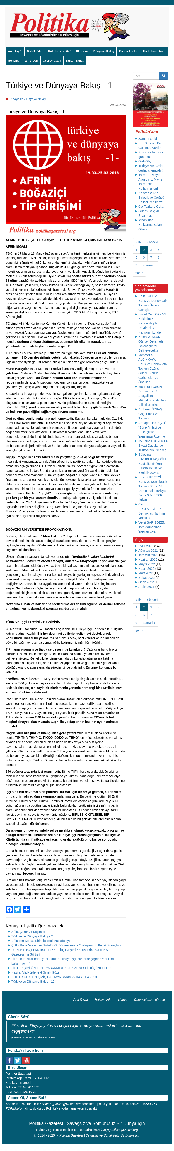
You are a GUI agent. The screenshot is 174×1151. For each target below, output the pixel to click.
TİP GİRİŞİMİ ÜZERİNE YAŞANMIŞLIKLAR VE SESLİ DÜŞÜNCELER (61, 968)
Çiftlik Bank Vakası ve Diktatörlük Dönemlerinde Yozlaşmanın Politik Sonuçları (66, 945)
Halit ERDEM (147, 296)
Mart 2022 (145, 573)
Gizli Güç (144, 161)
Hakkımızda (103, 999)
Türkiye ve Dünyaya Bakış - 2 (32, 936)
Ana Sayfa (15, 51)
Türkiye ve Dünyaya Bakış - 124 (33, 981)
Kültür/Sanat (74, 60)
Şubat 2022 (146, 577)
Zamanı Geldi (147, 139)
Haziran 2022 (147, 559)
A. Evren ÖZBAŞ (150, 409)
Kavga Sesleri (128, 51)
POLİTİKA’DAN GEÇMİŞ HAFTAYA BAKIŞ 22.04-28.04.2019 (54, 977)
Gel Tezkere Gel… (151, 206)
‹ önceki (152, 242)
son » (139, 273)
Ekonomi (82, 51)
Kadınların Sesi (153, 51)
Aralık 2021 (146, 587)
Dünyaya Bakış (103, 51)
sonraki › (149, 265)
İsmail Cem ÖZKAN (152, 314)
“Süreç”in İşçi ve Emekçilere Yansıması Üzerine (151, 432)
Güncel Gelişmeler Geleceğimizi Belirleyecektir (151, 346)
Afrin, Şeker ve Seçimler (28, 932)
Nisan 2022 (146, 568)
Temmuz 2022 (148, 555)
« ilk (138, 242)
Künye (122, 999)
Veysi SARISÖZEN (151, 522)
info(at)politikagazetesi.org (119, 1130)
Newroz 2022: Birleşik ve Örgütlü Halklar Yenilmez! (151, 197)
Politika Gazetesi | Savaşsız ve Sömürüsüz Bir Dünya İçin (99, 1135)
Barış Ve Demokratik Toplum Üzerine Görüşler (152, 305)
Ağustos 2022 (148, 550)
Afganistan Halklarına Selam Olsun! (150, 224)
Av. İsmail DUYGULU (153, 441)
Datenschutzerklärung (149, 999)
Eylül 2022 (145, 546)
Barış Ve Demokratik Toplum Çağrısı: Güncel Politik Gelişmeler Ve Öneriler (152, 373)
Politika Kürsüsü (59, 51)
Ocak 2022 (146, 582)
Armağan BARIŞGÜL (153, 423)
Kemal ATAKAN (149, 337)
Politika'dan (35, 51)
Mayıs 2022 (146, 564)
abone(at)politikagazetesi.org (60, 1104)
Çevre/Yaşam (52, 60)
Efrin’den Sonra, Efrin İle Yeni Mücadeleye (41, 941)
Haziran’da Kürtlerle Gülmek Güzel (35, 972)
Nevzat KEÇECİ (149, 477)
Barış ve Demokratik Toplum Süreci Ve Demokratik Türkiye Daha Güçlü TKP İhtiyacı (152, 491)
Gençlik (13, 60)
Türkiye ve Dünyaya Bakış (27, 99)
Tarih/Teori (30, 60)
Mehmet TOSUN (150, 386)
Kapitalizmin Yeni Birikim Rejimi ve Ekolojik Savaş (150, 468)
